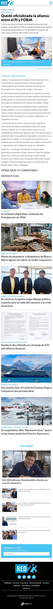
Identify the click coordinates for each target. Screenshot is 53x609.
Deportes (16, 585)
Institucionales (35, 583)
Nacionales (26, 585)
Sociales (46, 583)
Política (16, 583)
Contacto (26, 588)
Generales (8, 583)
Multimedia (35, 585)
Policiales (24, 583)
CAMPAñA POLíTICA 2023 (45, 68)
